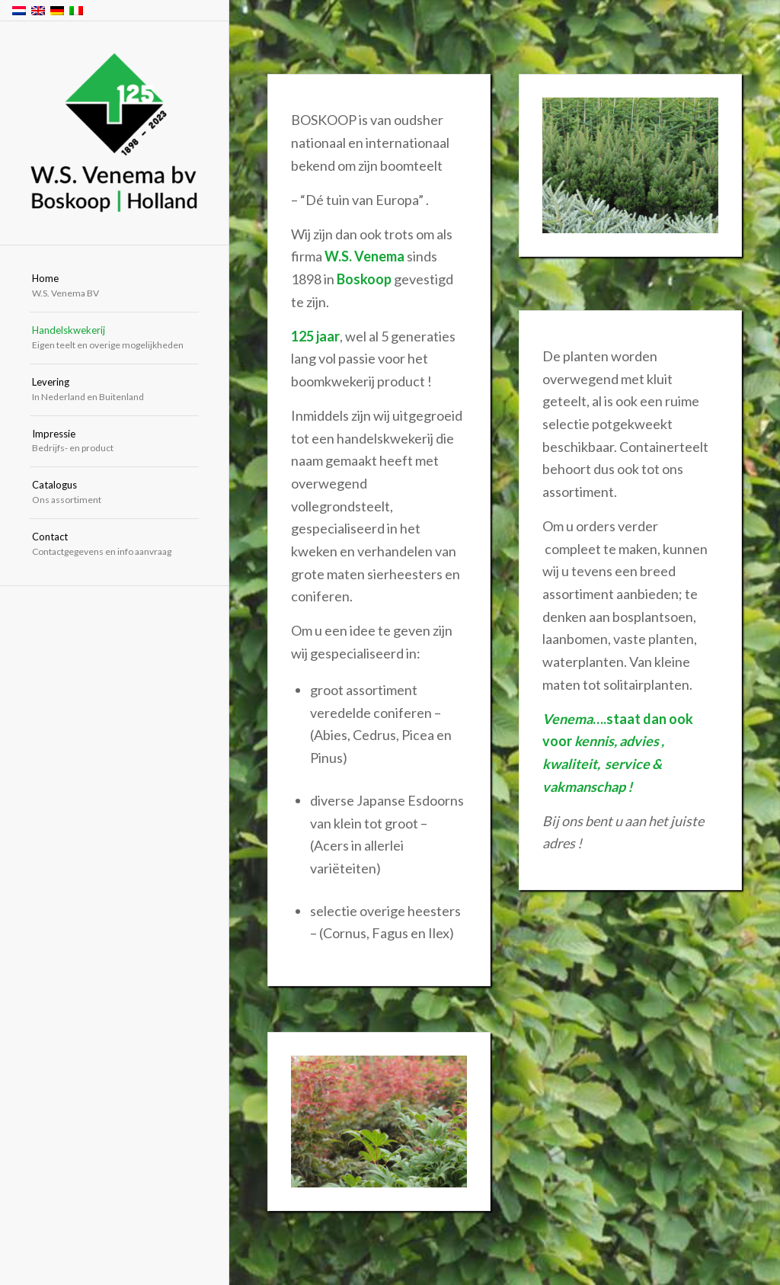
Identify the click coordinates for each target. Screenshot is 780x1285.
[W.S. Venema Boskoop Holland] (114, 133)
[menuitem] (114, 286)
